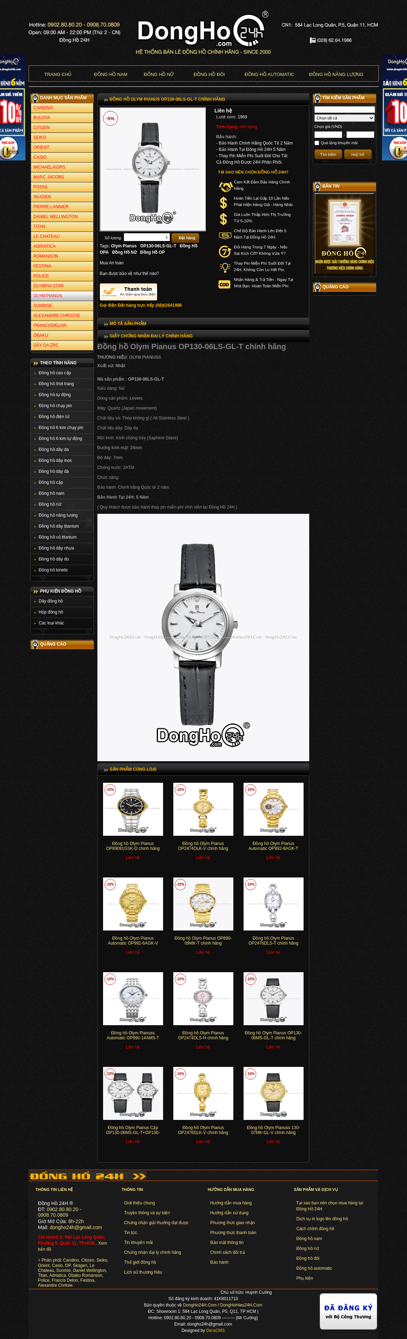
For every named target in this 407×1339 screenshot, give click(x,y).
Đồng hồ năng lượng (336, 74)
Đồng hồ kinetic (53, 570)
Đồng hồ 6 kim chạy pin (61, 427)
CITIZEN (42, 127)
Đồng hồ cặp (51, 482)
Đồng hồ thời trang (56, 383)
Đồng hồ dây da (54, 449)
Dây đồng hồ (51, 601)
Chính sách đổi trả (227, 1252)
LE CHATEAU (47, 236)
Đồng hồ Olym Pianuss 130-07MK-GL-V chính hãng (273, 1130)
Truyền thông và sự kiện (147, 1212)
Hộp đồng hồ (51, 612)
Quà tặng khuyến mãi (339, 143)
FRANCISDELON (50, 325)
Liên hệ (223, 110)
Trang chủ (58, 74)
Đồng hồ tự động (55, 394)
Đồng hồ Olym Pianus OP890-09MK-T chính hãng (203, 941)
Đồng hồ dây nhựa (56, 548)
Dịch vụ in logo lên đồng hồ (322, 1218)
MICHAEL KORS (49, 167)
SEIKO (40, 137)
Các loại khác (51, 623)
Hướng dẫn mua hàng (231, 1202)
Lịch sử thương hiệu (143, 1272)
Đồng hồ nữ (159, 74)
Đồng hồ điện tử (54, 416)
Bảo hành (219, 1262)
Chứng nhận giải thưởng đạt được (156, 1222)
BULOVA (42, 117)
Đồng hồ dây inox (55, 460)
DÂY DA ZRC (46, 345)
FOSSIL (41, 186)
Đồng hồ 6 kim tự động (60, 438)
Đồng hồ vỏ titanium (58, 537)
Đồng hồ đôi (209, 74)
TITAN (40, 226)
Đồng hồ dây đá (54, 471)
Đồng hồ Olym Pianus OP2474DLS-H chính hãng (203, 1035)
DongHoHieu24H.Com (241, 1305)
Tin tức (130, 1232)
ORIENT (41, 147)
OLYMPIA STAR (49, 285)
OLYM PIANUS (48, 295)
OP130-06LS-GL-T (158, 245)
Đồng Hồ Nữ (124, 252)
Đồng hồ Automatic (269, 74)
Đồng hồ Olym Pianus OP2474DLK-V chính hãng (203, 846)
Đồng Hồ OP (152, 252)
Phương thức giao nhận (232, 1222)
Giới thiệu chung (139, 1202)
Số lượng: (113, 238)
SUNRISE (43, 305)
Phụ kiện (305, 1278)
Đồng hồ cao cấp (55, 372)
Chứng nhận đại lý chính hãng (152, 1252)
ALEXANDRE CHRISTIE (57, 315)
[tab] (203, 324)
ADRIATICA (45, 246)
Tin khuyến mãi (138, 1242)
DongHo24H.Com (200, 1305)
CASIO (40, 157)
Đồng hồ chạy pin (55, 405)
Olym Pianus (124, 245)
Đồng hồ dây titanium (59, 526)
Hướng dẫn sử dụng (229, 1212)
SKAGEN (42, 196)
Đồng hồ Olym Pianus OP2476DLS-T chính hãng (273, 941)
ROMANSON (46, 256)
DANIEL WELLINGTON (56, 216)
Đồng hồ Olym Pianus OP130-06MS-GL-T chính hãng (273, 1035)
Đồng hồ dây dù (54, 559)
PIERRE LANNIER (51, 206)
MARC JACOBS (49, 177)
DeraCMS (215, 1330)
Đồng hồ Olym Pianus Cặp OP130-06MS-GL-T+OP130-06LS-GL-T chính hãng (133, 1132)
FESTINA (43, 266)
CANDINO (43, 107)
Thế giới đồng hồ (140, 1262)
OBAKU (41, 335)
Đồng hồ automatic (314, 1268)
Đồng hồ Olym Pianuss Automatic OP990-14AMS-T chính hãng (133, 1038)
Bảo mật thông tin (227, 1242)
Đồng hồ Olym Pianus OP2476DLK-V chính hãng (203, 1130)
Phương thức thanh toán (233, 1232)
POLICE (41, 276)
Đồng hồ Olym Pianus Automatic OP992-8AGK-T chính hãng (273, 848)
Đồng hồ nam (110, 74)
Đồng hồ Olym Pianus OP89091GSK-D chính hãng (133, 846)
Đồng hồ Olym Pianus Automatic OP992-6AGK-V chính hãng (133, 943)
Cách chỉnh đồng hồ (316, 1228)
